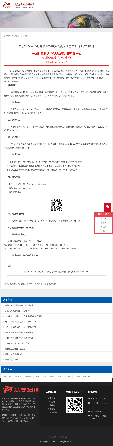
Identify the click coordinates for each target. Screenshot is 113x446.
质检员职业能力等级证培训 (16, 349)
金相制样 (52, 284)
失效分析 (44, 284)
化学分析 (51, 402)
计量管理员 (52, 412)
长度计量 (7, 377)
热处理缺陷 (28, 377)
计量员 (77, 377)
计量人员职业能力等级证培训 (17, 311)
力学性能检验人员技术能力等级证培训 (21, 327)
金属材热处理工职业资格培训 (17, 343)
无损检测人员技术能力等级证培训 (19, 338)
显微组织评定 (26, 284)
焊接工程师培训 (11, 360)
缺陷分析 (36, 284)
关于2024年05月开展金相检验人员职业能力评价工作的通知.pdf (51, 271)
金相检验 (51, 398)
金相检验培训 (15, 284)
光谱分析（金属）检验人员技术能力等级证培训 (24, 316)
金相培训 (63, 437)
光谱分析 (51, 409)
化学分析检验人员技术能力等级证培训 (21, 322)
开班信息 (24, 36)
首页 (17, 36)
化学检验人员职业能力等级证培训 (19, 332)
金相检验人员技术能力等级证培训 (19, 305)
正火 (37, 377)
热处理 (52, 377)
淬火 (44, 377)
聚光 (59, 377)
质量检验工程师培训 (13, 354)
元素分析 (68, 377)
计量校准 (18, 377)
